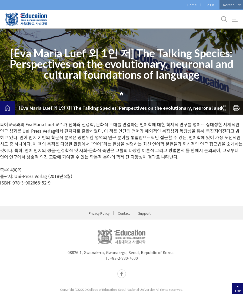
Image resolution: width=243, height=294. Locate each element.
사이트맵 (235, 19)
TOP (237, 291)
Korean (228, 4)
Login (210, 4)
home (7, 108)
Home (192, 4)
